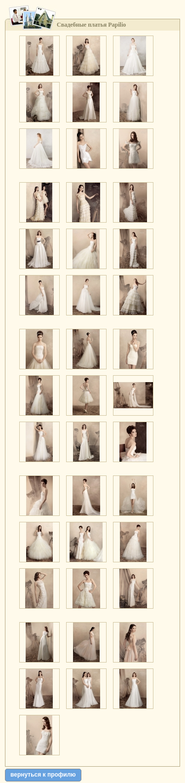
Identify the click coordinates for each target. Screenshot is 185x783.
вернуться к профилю (43, 774)
